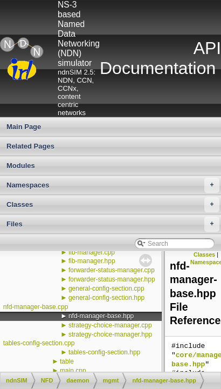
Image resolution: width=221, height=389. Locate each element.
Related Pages (30, 146)
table (67, 361)
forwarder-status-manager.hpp (111, 279)
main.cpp (73, 370)
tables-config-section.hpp (104, 352)
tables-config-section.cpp (39, 343)
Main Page (23, 127)
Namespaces (112, 185)
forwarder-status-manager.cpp (111, 270)
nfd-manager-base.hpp (101, 316)
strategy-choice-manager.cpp (110, 325)
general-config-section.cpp (106, 288)
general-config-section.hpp (106, 297)
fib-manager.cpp (91, 252)
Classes (112, 204)
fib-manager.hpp (91, 261)
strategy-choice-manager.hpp (110, 334)
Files (112, 224)
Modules (20, 166)
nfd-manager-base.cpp (35, 307)
